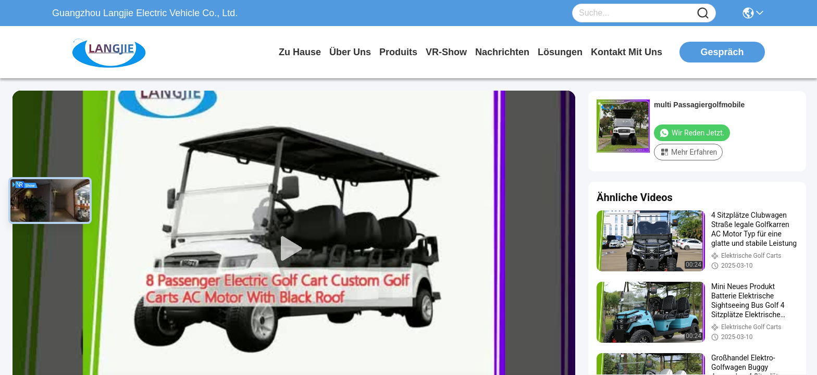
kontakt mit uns (626, 52)
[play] (294, 249)
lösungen (560, 52)
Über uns (350, 52)
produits (398, 52)
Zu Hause (300, 52)
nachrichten (502, 52)
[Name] (703, 13)
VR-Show (446, 52)
